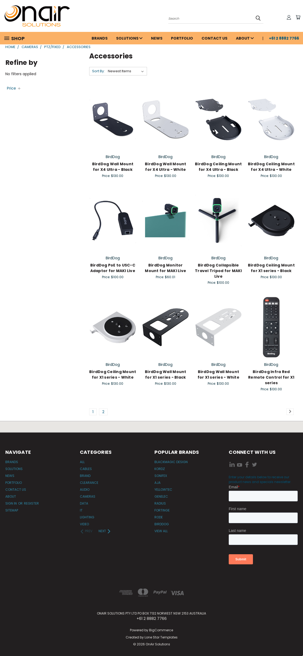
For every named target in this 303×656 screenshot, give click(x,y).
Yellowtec (163, 489)
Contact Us (214, 38)
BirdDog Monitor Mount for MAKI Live (165, 268)
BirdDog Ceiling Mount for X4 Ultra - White (271, 166)
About (245, 38)
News (156, 38)
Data (84, 503)
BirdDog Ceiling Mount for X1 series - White (112, 374)
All (82, 462)
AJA (157, 482)
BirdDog (161, 524)
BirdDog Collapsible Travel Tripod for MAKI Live (218, 271)
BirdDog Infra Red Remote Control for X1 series (271, 377)
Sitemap (11, 510)
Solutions (129, 38)
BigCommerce (161, 630)
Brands (100, 38)
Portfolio (182, 38)
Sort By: (98, 71)
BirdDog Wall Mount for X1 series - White (218, 374)
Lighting (87, 517)
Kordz (159, 469)
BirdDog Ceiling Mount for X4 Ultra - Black (218, 166)
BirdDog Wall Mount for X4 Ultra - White (165, 166)
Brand (85, 475)
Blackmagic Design (171, 462)
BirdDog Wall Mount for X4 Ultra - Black (113, 166)
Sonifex (160, 475)
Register (31, 503)
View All (161, 531)
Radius (160, 503)
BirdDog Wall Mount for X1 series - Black (165, 374)
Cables (86, 469)
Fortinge (162, 510)
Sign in (11, 503)
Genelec (161, 496)
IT (81, 510)
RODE (158, 517)
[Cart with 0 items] (297, 17)
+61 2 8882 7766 (284, 38)
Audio (84, 489)
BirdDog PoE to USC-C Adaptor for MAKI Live (112, 268)
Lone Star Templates (161, 637)
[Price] (14, 88)
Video (84, 524)
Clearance (89, 482)
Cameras (87, 496)
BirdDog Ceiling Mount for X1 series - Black (271, 268)
